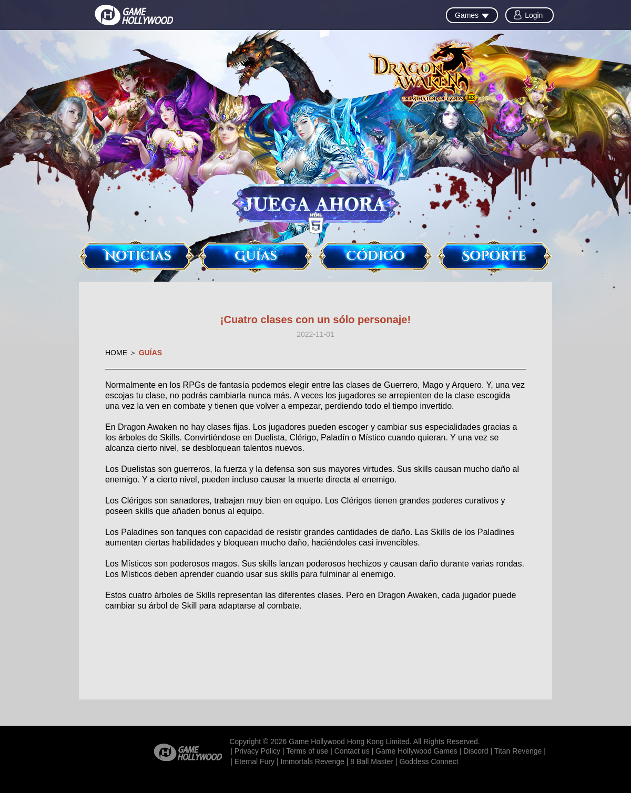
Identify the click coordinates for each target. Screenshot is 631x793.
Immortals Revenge (312, 761)
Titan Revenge (518, 751)
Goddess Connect (428, 761)
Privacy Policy (257, 751)
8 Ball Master (371, 761)
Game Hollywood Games (416, 751)
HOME (116, 352)
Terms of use (307, 751)
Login (534, 15)
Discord (475, 751)
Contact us (352, 751)
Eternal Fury (254, 761)
